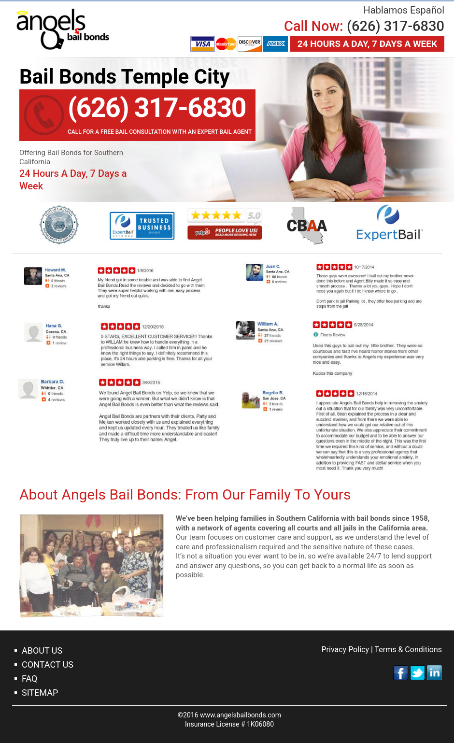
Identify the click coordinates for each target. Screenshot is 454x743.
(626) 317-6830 (395, 26)
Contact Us (47, 664)
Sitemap (40, 692)
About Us (42, 650)
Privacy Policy (345, 649)
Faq (29, 678)
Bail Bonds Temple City (63, 29)
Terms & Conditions (408, 649)
